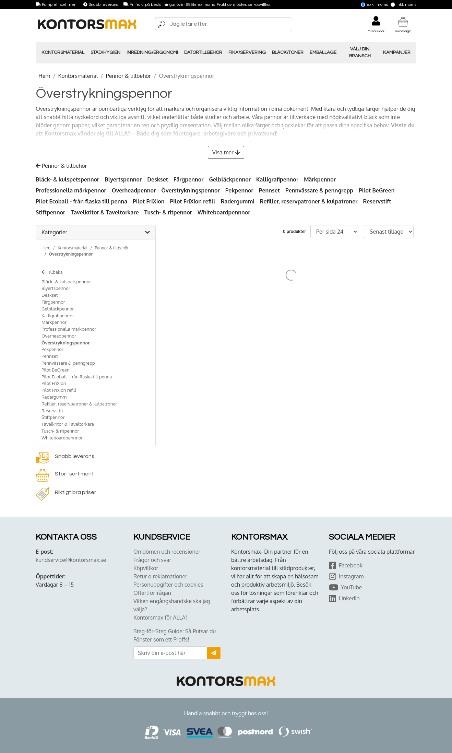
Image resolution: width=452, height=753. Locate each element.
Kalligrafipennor (277, 179)
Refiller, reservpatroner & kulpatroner (309, 201)
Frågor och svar (152, 559)
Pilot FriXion (149, 201)
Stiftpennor (50, 212)
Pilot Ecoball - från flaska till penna (81, 201)
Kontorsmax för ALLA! (160, 617)
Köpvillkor (145, 568)
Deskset (157, 179)
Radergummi (237, 201)
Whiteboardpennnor (224, 212)
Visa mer (226, 152)
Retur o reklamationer (160, 576)
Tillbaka (52, 272)
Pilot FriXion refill (192, 201)
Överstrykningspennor (190, 190)
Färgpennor (189, 179)
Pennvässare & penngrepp (319, 190)
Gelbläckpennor (230, 179)
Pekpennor (239, 190)
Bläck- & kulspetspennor (67, 179)
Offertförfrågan (152, 592)
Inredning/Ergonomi (152, 52)
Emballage (323, 52)
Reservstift (377, 201)
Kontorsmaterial (62, 52)
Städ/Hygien (105, 52)
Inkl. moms (403, 4)
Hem (44, 75)
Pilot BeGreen (376, 190)
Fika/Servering (247, 52)
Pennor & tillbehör (128, 75)
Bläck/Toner (288, 52)
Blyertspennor (123, 179)
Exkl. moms (374, 4)
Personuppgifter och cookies (168, 584)
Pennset (269, 190)
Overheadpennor (134, 190)
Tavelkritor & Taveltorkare (105, 212)
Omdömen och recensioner (166, 551)
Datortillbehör (203, 52)
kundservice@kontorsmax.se (71, 559)
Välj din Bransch (360, 52)
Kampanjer (397, 52)
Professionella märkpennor (71, 190)
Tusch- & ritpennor (168, 212)
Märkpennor (320, 179)
